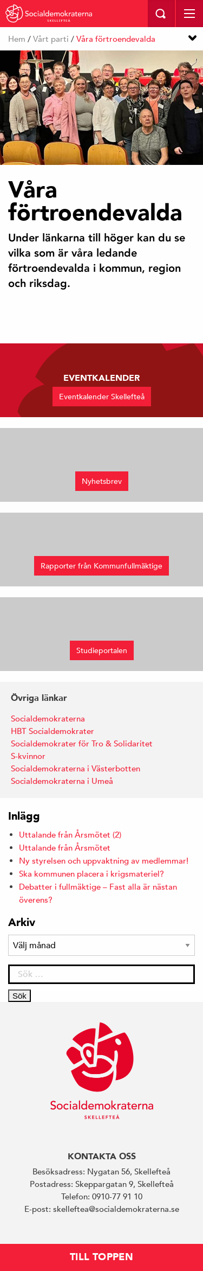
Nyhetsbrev (102, 481)
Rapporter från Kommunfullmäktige (101, 566)
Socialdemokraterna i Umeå (62, 781)
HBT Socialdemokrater (52, 731)
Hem (16, 39)
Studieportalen (101, 650)
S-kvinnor (28, 756)
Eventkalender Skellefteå (102, 396)
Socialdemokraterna (48, 718)
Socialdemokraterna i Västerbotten (75, 768)
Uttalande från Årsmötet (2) (70, 834)
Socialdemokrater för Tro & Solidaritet (82, 743)
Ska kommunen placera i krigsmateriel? (91, 873)
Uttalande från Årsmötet (64, 847)
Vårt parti (51, 39)
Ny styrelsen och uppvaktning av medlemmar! (103, 860)
